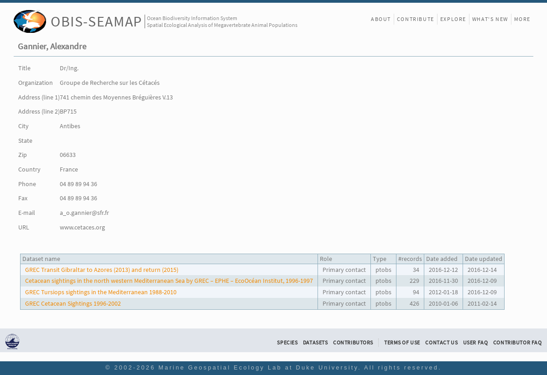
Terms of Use (402, 342)
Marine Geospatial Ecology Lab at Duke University (258, 367)
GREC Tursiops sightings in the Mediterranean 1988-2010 (101, 292)
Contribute (415, 19)
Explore (453, 19)
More (522, 19)
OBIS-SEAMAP (96, 21)
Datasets (315, 342)
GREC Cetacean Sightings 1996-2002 (73, 303)
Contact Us (441, 342)
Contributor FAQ (517, 342)
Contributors (353, 342)
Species (287, 342)
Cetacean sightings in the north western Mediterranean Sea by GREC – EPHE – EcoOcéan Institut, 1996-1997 (169, 280)
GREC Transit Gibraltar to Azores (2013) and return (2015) (101, 270)
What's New (490, 19)
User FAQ (475, 342)
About (381, 19)
